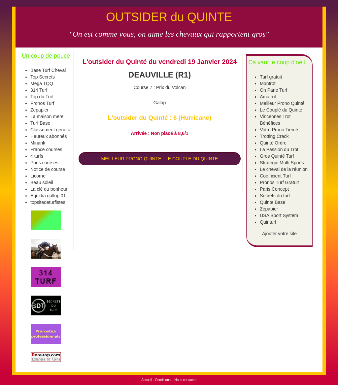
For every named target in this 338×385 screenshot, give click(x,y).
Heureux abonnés (48, 136)
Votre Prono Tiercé (279, 129)
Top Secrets (42, 77)
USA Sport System (279, 215)
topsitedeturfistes (47, 202)
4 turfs (36, 156)
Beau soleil (41, 182)
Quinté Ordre (273, 142)
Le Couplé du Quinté (281, 109)
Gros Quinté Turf (277, 156)
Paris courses (44, 162)
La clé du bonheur (48, 189)
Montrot (267, 83)
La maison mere (46, 116)
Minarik (37, 142)
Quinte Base (272, 202)
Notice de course (47, 169)
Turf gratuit (271, 77)
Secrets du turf (275, 195)
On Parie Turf (273, 90)
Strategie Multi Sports (282, 162)
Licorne (38, 175)
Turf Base (40, 123)
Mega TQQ (41, 83)
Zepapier (39, 109)
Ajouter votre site (279, 233)
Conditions (162, 380)
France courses (46, 149)
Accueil (146, 380)
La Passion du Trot (279, 149)
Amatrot (268, 96)
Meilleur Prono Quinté (282, 103)
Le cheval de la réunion (284, 169)
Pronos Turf (42, 103)
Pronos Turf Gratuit (279, 182)
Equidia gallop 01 (48, 195)
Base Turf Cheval (48, 70)
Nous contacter (185, 380)
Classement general (51, 129)
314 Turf (38, 90)
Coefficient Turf (275, 175)
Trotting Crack (274, 136)
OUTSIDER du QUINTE (169, 17)
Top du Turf (41, 96)
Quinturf (268, 222)
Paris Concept (274, 189)
